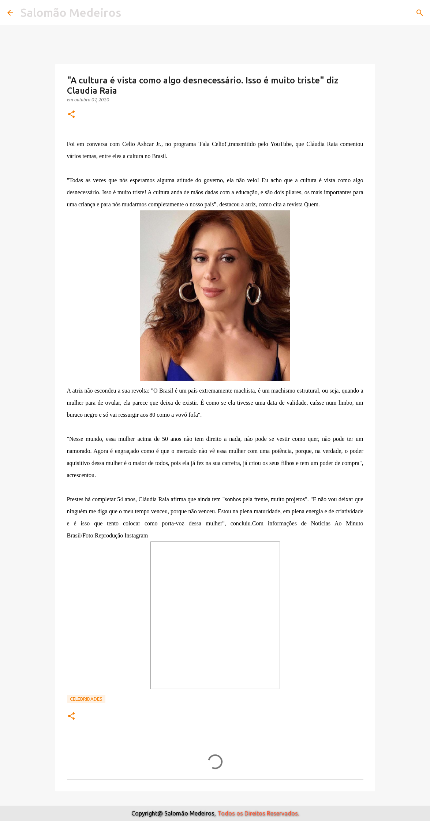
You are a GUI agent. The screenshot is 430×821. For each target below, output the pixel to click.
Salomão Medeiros (70, 12)
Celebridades (86, 698)
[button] (71, 115)
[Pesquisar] (419, 13)
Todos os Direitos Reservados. (258, 813)
